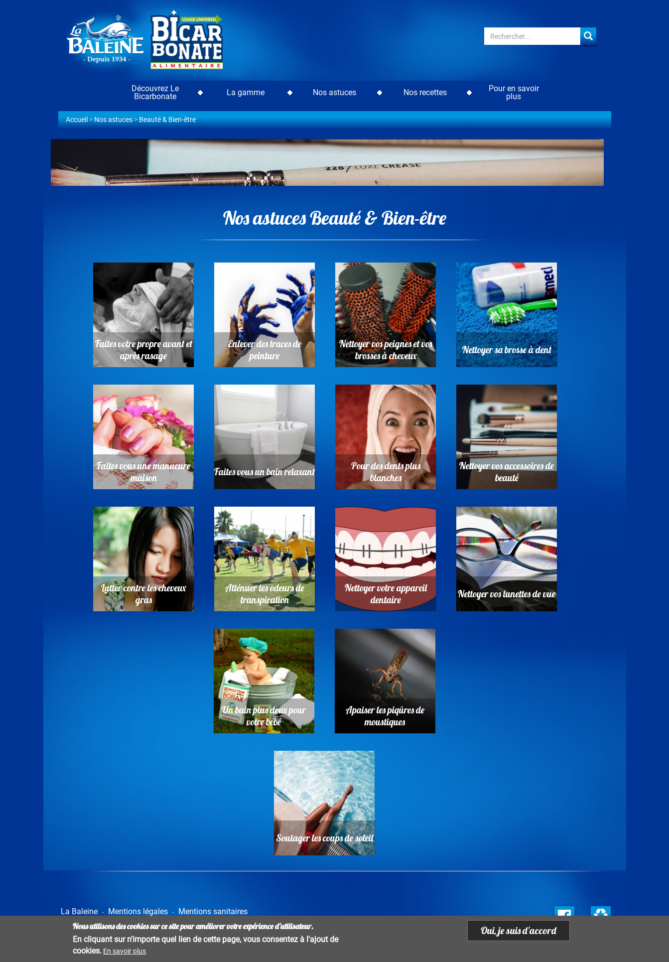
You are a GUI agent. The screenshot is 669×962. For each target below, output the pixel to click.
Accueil (77, 120)
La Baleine (79, 911)
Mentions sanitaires (213, 911)
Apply (588, 36)
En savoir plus (124, 952)
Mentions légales (138, 911)
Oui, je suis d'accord (518, 931)
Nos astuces (113, 120)
